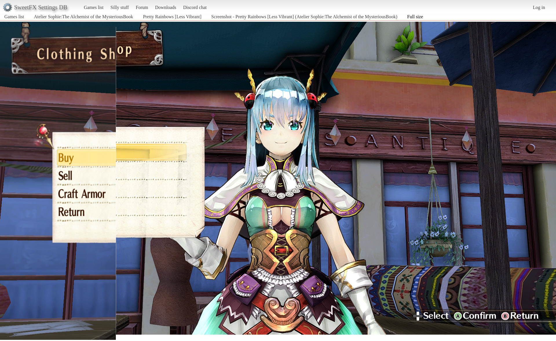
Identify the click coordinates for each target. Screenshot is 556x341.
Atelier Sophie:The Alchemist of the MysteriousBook (83, 16)
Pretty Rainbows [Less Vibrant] (172, 16)
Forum (142, 7)
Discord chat (194, 7)
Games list (94, 7)
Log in (539, 7)
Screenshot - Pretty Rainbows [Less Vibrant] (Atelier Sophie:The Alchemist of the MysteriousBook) (304, 16)
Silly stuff (120, 7)
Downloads (165, 7)
